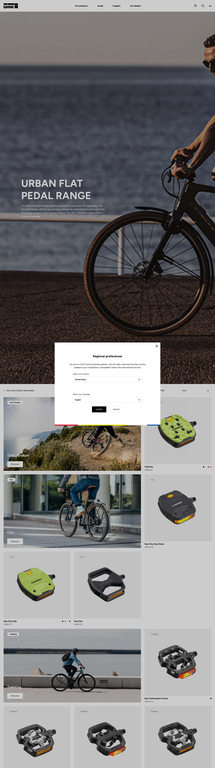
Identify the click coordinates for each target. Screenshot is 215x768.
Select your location (81, 374)
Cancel (116, 409)
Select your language (81, 394)
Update (99, 409)
